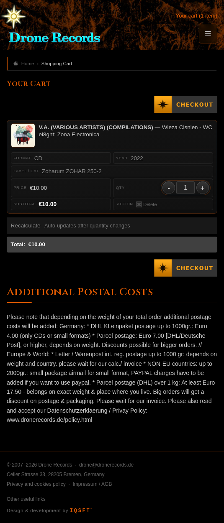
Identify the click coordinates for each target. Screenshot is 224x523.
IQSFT (81, 511)
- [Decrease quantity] (169, 187)
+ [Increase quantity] (203, 187)
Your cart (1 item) (196, 16)
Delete (146, 204)
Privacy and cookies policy (36, 484)
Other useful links (26, 499)
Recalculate (26, 225)
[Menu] (208, 33)
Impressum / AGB (92, 484)
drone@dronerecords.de (106, 465)
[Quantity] (185, 187)
